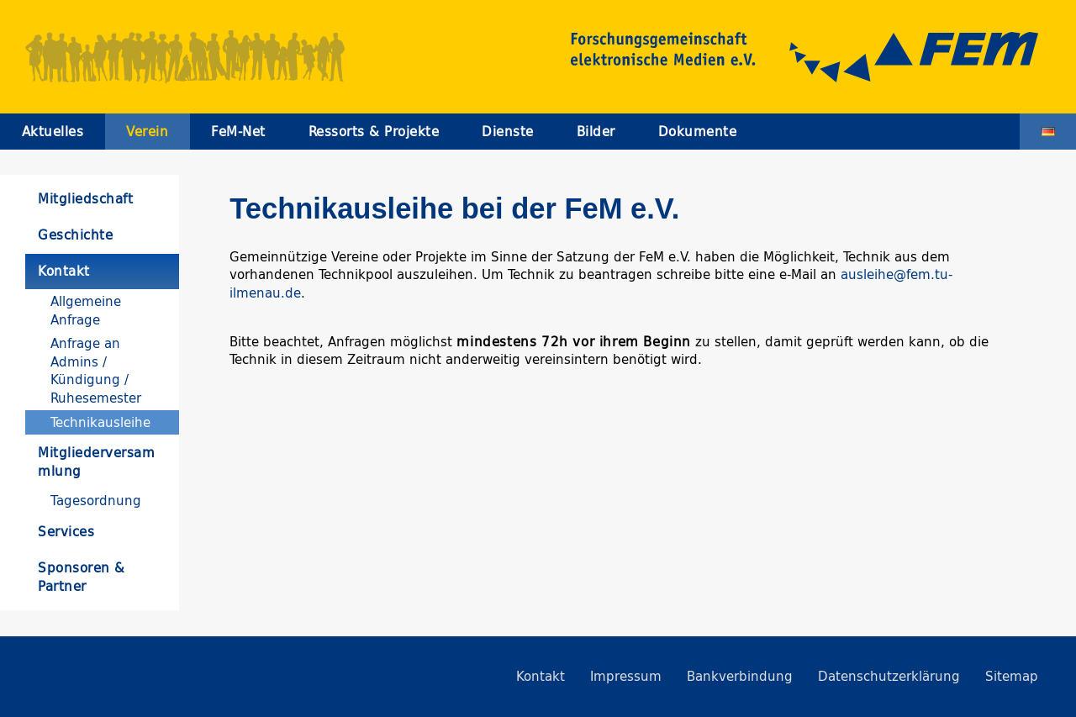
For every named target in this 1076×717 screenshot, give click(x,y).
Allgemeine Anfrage (85, 310)
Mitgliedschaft (85, 198)
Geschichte (75, 234)
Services (66, 531)
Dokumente (697, 131)
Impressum (626, 676)
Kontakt (64, 271)
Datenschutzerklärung (889, 676)
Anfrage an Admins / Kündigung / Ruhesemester (95, 370)
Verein (147, 131)
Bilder (596, 131)
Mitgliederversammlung (96, 461)
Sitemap (1011, 676)
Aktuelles (53, 131)
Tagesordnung (95, 500)
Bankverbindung (740, 676)
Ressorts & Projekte (374, 131)
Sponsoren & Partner (81, 576)
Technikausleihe (100, 422)
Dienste (508, 131)
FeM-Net (238, 131)
